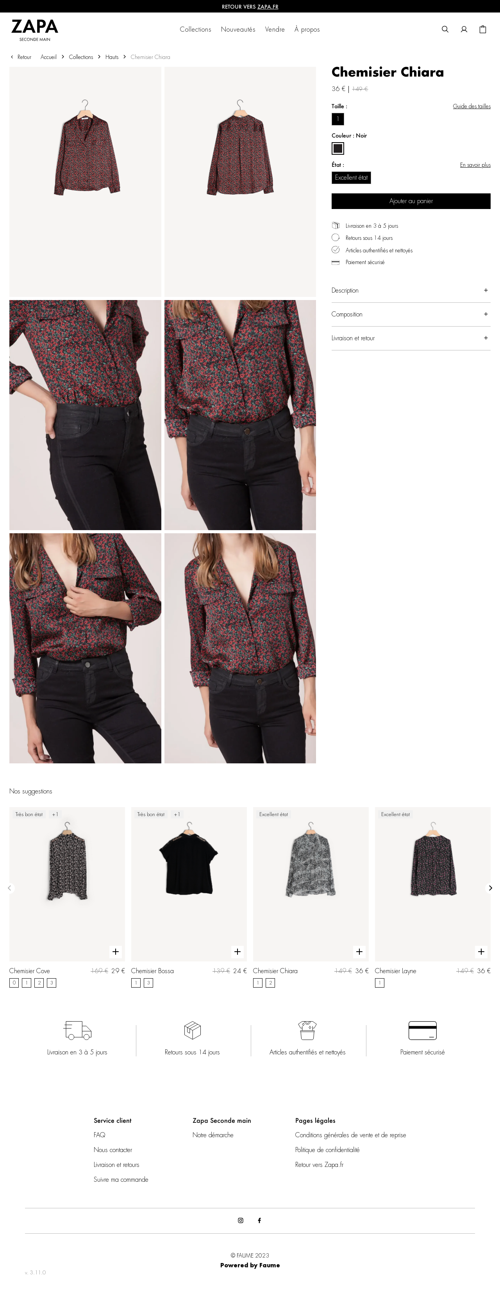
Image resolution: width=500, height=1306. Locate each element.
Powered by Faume (250, 1266)
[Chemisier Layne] (433, 897)
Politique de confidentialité (327, 1150)
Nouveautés (238, 30)
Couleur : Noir (349, 135)
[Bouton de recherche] (445, 30)
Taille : (339, 106)
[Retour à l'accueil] (39, 30)
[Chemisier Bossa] (189, 897)
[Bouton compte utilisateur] (464, 30)
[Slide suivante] (490, 888)
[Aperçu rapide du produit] (115, 952)
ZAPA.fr (268, 6)
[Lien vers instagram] (240, 1221)
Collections (196, 30)
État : (338, 164)
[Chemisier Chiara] (311, 897)
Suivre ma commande (121, 1180)
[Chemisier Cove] (67, 897)
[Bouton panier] (483, 30)
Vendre (275, 30)
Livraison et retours (116, 1165)
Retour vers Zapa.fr (319, 1165)
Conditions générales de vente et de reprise (350, 1135)
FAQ (99, 1135)
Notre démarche (213, 1135)
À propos (307, 30)
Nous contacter (113, 1150)
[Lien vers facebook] (259, 1221)
